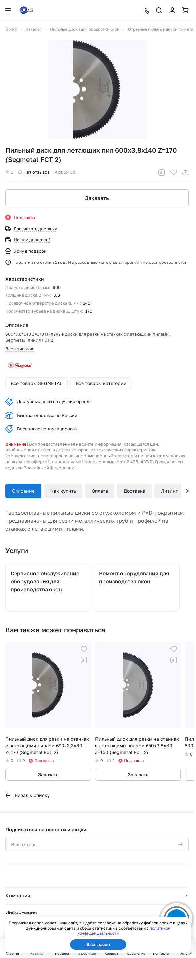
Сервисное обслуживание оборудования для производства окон (45, 581)
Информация (21, 912)
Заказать (97, 198)
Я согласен (98, 944)
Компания (17, 895)
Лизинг (169, 491)
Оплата (100, 491)
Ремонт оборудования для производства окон (134, 577)
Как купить (63, 491)
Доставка (134, 491)
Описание (23, 491)
